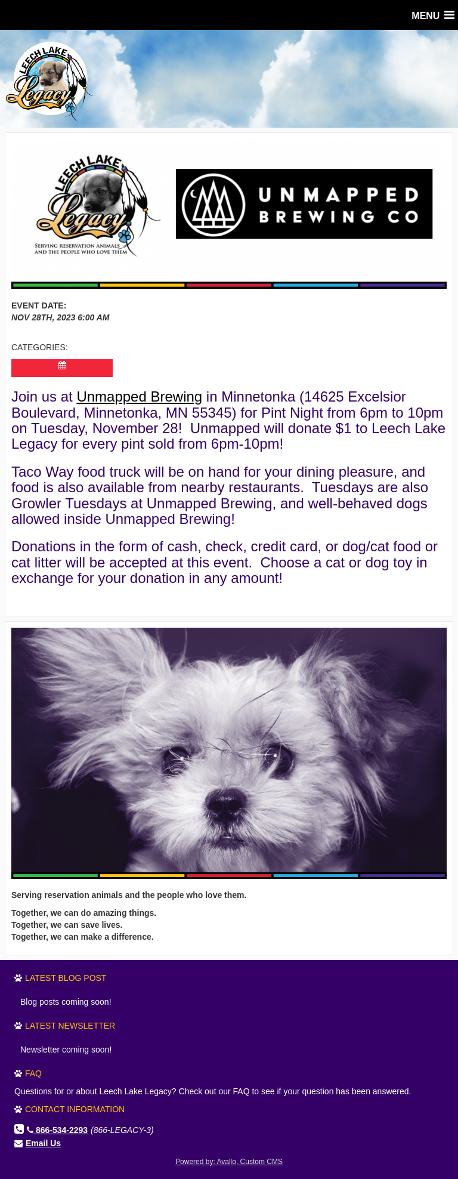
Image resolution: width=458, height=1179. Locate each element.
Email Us (43, 1143)
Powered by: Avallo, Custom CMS (229, 1162)
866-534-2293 (57, 1130)
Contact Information (75, 1109)
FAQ (33, 1073)
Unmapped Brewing (139, 396)
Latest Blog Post (65, 978)
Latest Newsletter (70, 1025)
